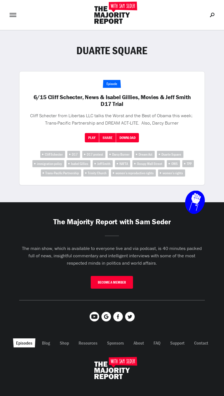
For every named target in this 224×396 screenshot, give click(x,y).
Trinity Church (97, 173)
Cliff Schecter (54, 154)
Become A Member (112, 282)
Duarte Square (171, 154)
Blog (46, 343)
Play (92, 137)
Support (177, 343)
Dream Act (145, 154)
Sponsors (115, 343)
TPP (189, 163)
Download (127, 137)
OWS (174, 163)
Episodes (24, 343)
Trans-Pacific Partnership (62, 173)
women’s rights (173, 173)
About (139, 343)
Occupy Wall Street (149, 163)
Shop (64, 343)
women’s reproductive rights (135, 173)
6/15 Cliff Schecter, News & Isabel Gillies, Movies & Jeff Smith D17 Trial (112, 100)
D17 (75, 154)
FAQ (157, 343)
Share (107, 137)
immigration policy (49, 163)
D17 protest (95, 154)
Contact (201, 343)
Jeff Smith (103, 163)
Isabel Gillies (79, 163)
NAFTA (123, 163)
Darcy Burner (121, 154)
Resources (88, 343)
